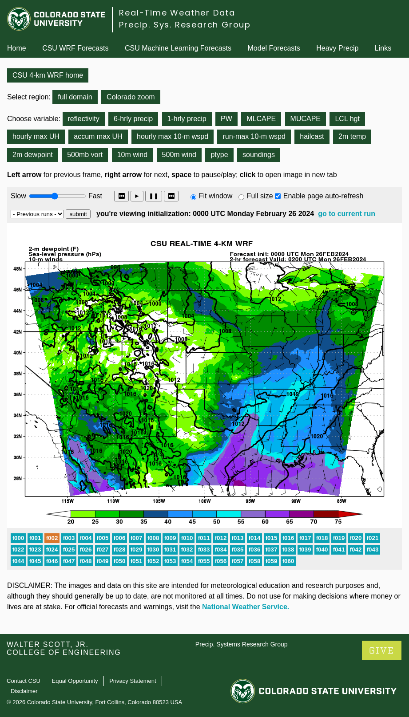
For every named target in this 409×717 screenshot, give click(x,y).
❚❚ (154, 196)
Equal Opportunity (75, 681)
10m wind (132, 154)
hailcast (312, 136)
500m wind (179, 154)
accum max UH (98, 136)
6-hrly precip (133, 118)
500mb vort (85, 154)
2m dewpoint (32, 154)
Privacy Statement (132, 681)
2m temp (352, 136)
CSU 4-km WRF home (47, 75)
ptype (219, 154)
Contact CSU (23, 681)
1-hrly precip (186, 118)
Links (383, 48)
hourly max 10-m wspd (172, 136)
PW (226, 118)
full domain (75, 97)
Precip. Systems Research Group (241, 644)
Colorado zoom (131, 97)
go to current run (346, 213)
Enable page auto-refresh (323, 196)
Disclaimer (24, 691)
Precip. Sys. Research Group (185, 24)
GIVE (381, 650)
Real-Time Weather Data (177, 12)
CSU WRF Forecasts (75, 48)
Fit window (216, 196)
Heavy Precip (337, 48)
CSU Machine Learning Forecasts (178, 48)
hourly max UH (36, 136)
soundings (258, 154)
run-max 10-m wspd (253, 136)
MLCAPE (261, 118)
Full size (260, 196)
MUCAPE (305, 118)
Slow (18, 196)
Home (16, 48)
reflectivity (83, 118)
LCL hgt (347, 118)
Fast (94, 196)
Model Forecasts (274, 48)
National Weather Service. (245, 607)
